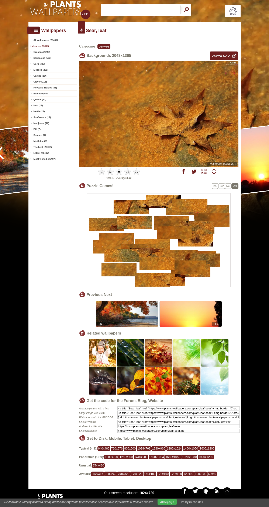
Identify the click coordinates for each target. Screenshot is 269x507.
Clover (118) (40, 81)
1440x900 (141, 457)
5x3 (228, 186)
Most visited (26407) (45, 159)
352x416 (97, 474)
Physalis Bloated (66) (45, 87)
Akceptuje (167, 502)
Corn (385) (39, 64)
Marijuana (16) (41, 123)
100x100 (200, 474)
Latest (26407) (41, 153)
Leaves (104, 46)
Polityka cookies (192, 502)
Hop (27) (38, 105)
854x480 (98, 465)
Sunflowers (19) (42, 117)
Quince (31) (40, 99)
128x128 (176, 474)
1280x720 (111, 457)
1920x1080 (189, 457)
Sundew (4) (40, 135)
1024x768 (144, 448)
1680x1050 (173, 457)
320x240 (110, 474)
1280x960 (158, 448)
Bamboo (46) (41, 93)
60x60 (212, 474)
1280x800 (126, 457)
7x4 (235, 186)
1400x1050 (190, 448)
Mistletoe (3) (40, 141)
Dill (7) (37, 129)
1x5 (215, 186)
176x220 (136, 474)
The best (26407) (43, 147)
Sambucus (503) (42, 58)
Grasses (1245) (42, 52)
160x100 (150, 474)
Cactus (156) (40, 75)
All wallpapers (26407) (46, 40)
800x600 (130, 448)
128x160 (163, 474)
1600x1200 (207, 448)
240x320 (123, 474)
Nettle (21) (39, 111)
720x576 (117, 448)
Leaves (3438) (41, 46)
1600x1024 (156, 457)
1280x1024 (174, 448)
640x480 (104, 448)
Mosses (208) (41, 70)
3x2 (222, 186)
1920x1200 (205, 457)
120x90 (188, 474)
